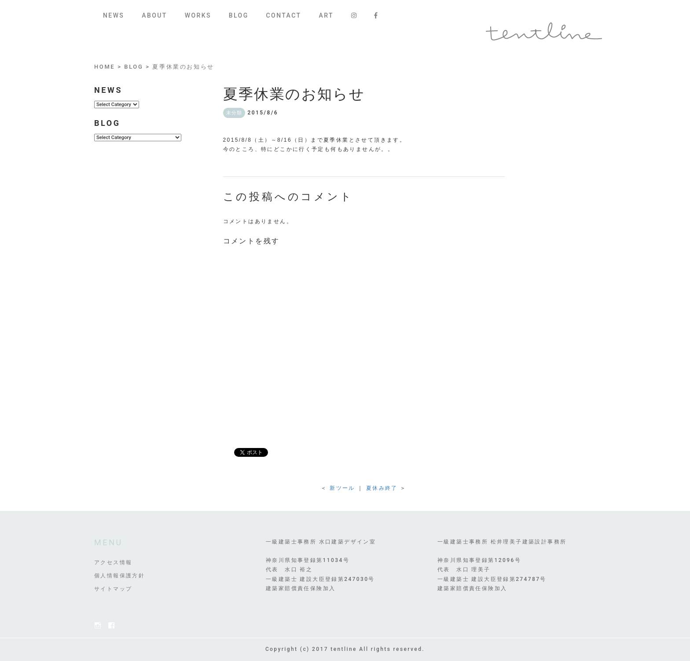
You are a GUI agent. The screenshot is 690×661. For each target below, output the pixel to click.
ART (326, 15)
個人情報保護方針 (119, 576)
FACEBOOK (111, 625)
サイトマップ (113, 589)
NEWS (113, 15)
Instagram (97, 625)
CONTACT (283, 15)
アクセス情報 (113, 562)
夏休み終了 (382, 488)
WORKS (198, 15)
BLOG (239, 15)
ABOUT (154, 15)
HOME (104, 66)
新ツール (342, 488)
